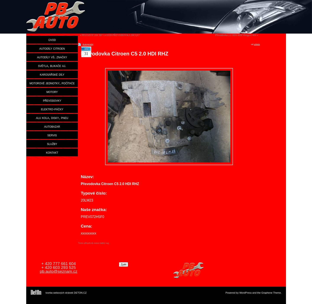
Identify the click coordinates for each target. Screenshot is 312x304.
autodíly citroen (52, 48)
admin (257, 44)
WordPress (245, 292)
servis (52, 135)
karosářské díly (52, 74)
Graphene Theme (271, 292)
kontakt (52, 152)
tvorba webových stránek (59, 292)
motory (52, 91)
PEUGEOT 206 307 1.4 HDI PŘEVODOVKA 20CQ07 (111, 35)
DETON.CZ (80, 292)
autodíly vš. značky (52, 57)
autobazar (52, 126)
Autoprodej (87, 44)
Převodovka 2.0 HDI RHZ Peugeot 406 (235, 35)
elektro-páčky (52, 109)
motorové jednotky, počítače (52, 83)
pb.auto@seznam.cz (59, 271)
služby (52, 143)
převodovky (52, 100)
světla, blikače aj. (52, 65)
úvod (52, 39)
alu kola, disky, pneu (52, 117)
